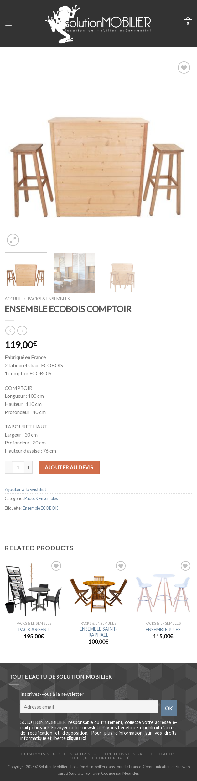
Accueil (13, 298)
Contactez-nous (81, 754)
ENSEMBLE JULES (163, 629)
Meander (130, 773)
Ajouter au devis (69, 467)
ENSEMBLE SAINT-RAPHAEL (98, 631)
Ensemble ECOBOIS (40, 508)
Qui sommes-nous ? (40, 754)
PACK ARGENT (33, 629)
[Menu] (8, 23)
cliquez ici (76, 738)
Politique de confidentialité (99, 758)
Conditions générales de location (138, 754)
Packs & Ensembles (49, 298)
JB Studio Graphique (82, 773)
